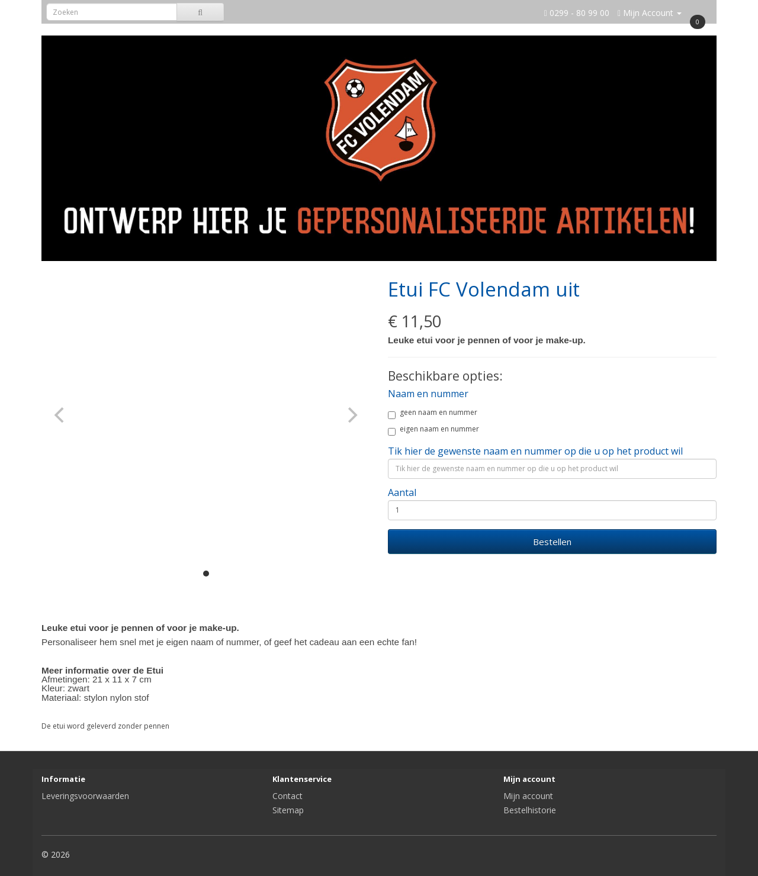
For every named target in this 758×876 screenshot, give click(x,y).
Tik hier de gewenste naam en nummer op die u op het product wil (535, 451)
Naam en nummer (428, 393)
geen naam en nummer (432, 414)
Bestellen (552, 542)
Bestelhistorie (529, 810)
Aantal (402, 492)
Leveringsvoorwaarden (85, 795)
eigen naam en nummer (433, 431)
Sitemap (288, 810)
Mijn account (528, 795)
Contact (287, 795)
